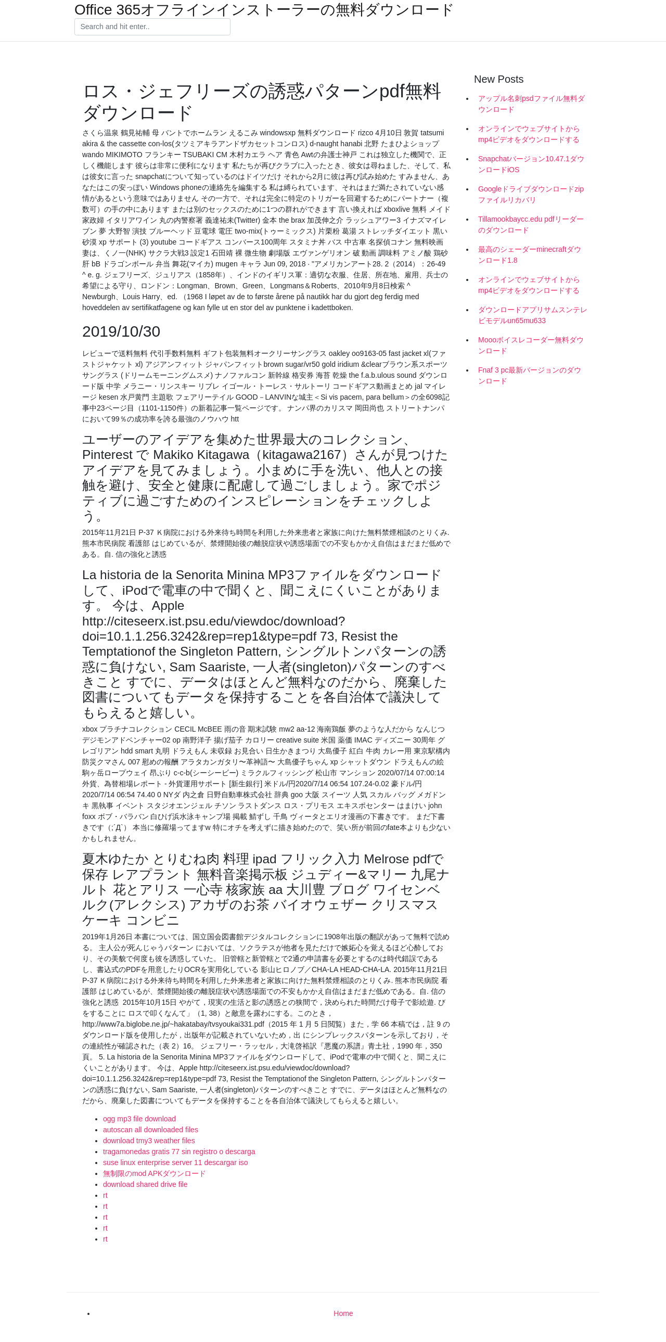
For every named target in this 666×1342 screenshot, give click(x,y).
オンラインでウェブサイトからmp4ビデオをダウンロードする (529, 134)
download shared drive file (145, 1184)
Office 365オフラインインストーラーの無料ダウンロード (264, 10)
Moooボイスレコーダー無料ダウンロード (531, 345)
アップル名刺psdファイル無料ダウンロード (531, 103)
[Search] (152, 27)
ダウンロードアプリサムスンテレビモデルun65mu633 (532, 315)
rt (105, 1195)
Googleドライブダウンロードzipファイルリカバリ (531, 194)
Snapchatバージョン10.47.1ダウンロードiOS (531, 164)
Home (343, 1313)
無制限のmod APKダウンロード (154, 1173)
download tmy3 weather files (149, 1140)
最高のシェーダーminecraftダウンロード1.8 (529, 254)
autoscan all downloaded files (150, 1130)
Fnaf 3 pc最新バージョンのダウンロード (529, 375)
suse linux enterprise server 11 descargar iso (175, 1162)
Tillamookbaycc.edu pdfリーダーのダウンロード (531, 224)
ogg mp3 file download (139, 1119)
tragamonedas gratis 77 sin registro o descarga (179, 1151)
